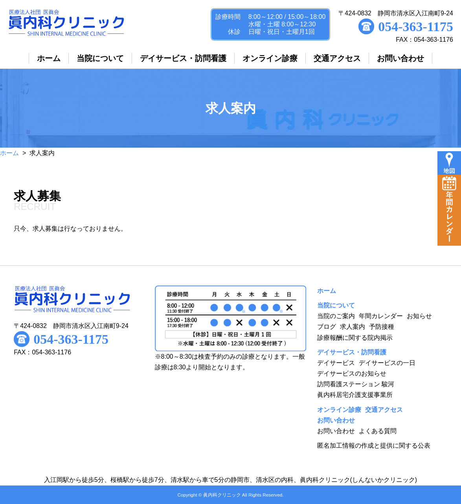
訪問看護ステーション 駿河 (355, 384)
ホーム (9, 153)
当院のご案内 (336, 316)
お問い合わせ (336, 431)
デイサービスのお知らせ (351, 373)
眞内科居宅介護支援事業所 (355, 394)
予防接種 (381, 326)
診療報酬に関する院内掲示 (355, 337)
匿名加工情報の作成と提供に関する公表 (373, 445)
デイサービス (336, 362)
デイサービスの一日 (387, 362)
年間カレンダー (381, 316)
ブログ (326, 326)
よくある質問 (378, 431)
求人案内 (352, 326)
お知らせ (419, 316)
